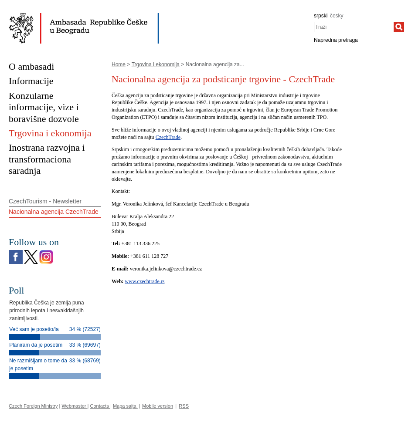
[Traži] (399, 27)
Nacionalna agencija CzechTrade (54, 211)
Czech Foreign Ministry (33, 406)
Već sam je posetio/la (33, 329)
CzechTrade (168, 137)
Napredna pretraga (336, 40)
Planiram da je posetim (35, 345)
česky (337, 16)
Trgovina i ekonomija (156, 64)
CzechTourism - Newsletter (45, 201)
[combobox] (354, 27)
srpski (320, 16)
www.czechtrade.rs (144, 281)
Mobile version (157, 406)
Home (119, 64)
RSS (184, 406)
